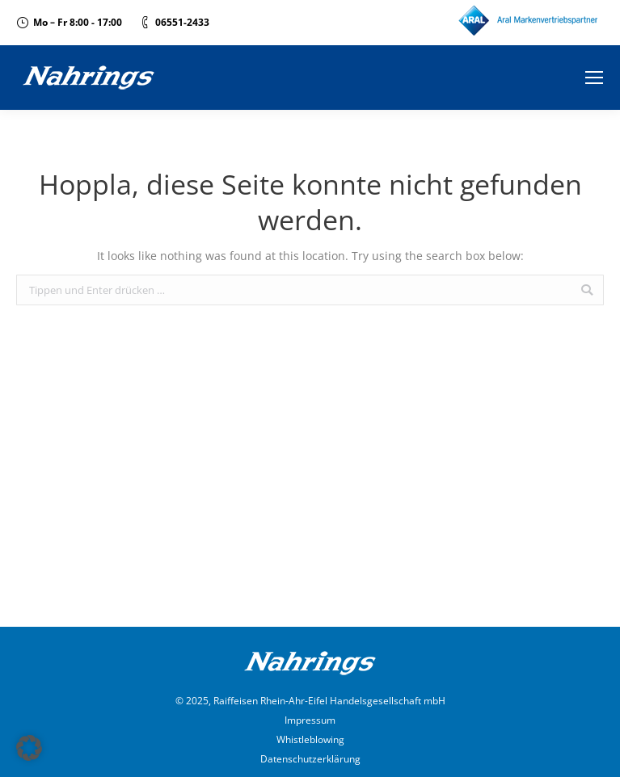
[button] (29, 748)
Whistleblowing (310, 739)
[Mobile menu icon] (594, 77)
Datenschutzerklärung (310, 759)
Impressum (310, 720)
